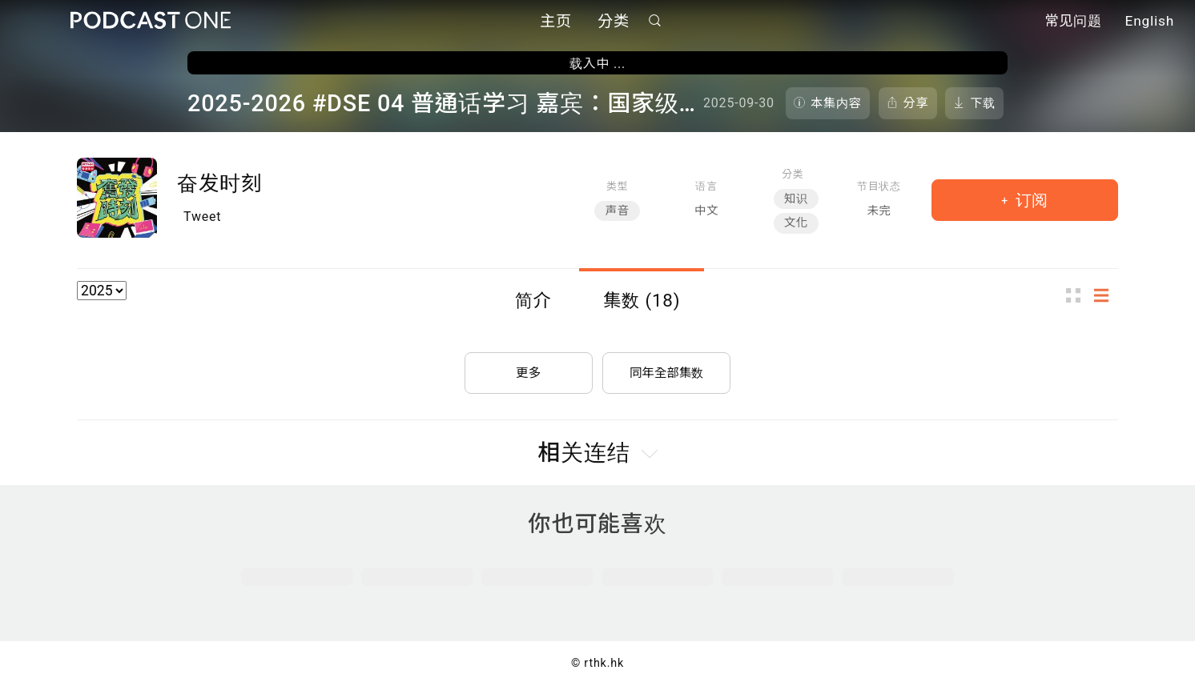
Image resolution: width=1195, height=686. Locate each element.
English (1149, 22)
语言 (706, 186)
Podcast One (150, 21)
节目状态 (879, 186)
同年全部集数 (666, 369)
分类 (614, 22)
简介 (533, 300)
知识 (796, 199)
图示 (1078, 295)
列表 (1106, 295)
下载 (983, 103)
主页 (556, 22)
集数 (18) (641, 300)
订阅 (1030, 200)
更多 (528, 369)
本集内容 (836, 103)
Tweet (202, 216)
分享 (916, 103)
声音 (617, 211)
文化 (796, 223)
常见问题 (1073, 22)
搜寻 (655, 21)
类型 (617, 186)
